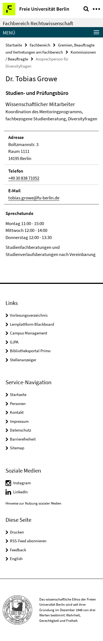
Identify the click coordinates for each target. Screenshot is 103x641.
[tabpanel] (51, 173)
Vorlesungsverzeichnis (29, 315)
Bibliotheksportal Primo (30, 350)
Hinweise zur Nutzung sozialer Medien (33, 503)
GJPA (14, 342)
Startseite (13, 45)
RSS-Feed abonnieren (28, 540)
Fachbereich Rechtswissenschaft (38, 23)
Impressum (19, 421)
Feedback (18, 549)
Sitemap (17, 447)
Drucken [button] (17, 532)
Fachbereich (40, 45)
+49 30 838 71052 (23, 178)
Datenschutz (20, 430)
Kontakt (17, 412)
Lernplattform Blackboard (32, 324)
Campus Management (28, 333)
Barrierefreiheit (23, 439)
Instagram (22, 482)
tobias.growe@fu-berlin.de (33, 198)
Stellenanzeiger (23, 359)
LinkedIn (20, 491)
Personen (18, 403)
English (16, 558)
